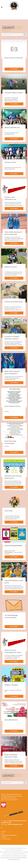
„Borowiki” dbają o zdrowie (14, 92)
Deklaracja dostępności (9, 835)
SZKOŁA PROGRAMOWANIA (13, 545)
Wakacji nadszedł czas (12, 127)
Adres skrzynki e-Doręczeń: (14, 58)
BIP (3, 833)
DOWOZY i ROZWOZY (11, 685)
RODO (4, 831)
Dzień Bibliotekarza (11, 720)
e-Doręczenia (6, 838)
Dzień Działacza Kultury (13, 406)
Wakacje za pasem (11, 267)
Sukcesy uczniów (10, 162)
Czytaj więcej (14, 69)
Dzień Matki (9, 511)
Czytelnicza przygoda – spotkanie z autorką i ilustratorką (12, 339)
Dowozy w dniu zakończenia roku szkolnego (10, 199)
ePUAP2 (4, 837)
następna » (6, 30)
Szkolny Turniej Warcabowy (14, 301)
